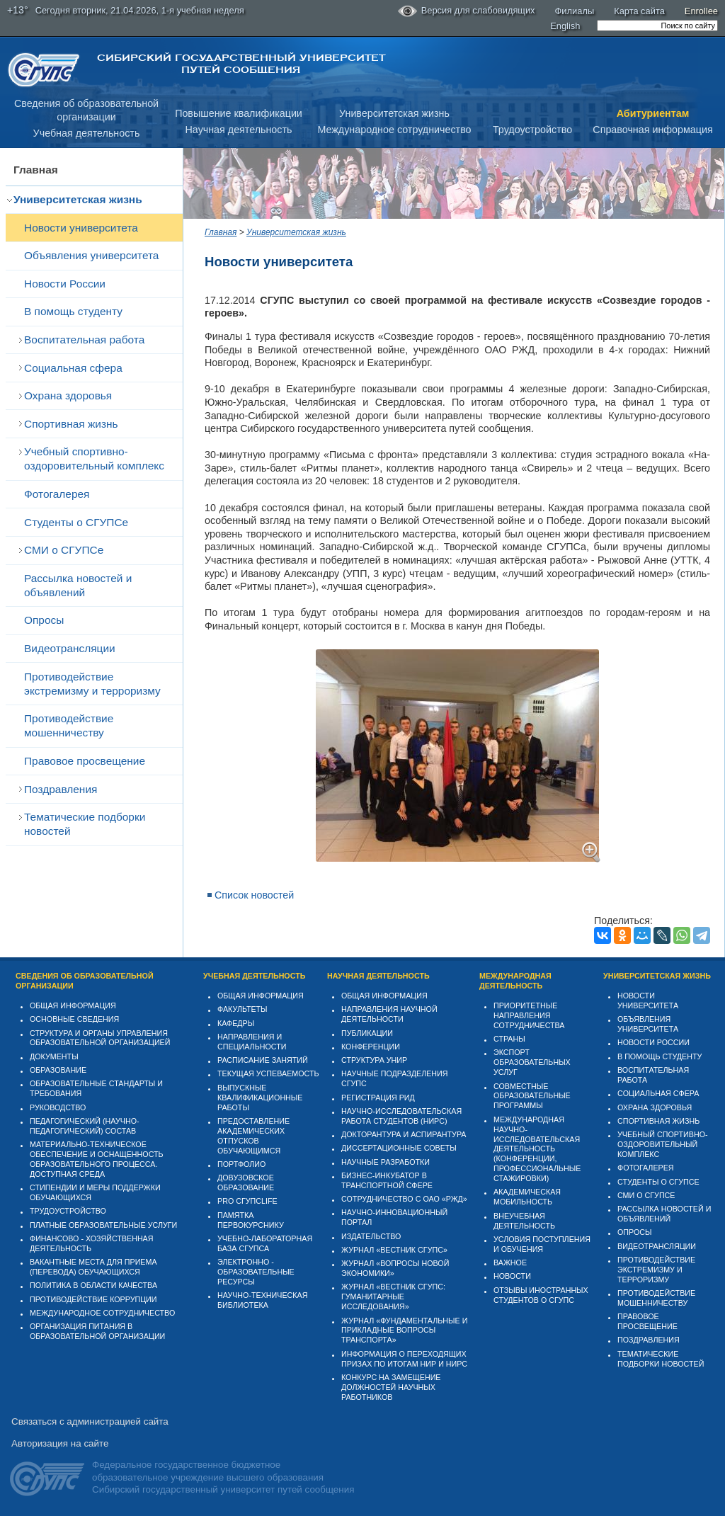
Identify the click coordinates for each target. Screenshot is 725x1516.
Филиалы (575, 11)
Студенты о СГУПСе (76, 522)
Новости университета (81, 228)
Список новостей (254, 895)
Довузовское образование (245, 1182)
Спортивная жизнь (71, 424)
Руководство (58, 1107)
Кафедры (235, 1023)
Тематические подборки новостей (84, 824)
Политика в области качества (93, 1285)
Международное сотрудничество (394, 129)
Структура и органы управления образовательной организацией (100, 1038)
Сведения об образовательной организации (85, 980)
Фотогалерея (56, 494)
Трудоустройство (532, 129)
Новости (512, 1276)
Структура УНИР (374, 1060)
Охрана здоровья (68, 395)
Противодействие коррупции (93, 1299)
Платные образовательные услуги (103, 1225)
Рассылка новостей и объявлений (78, 585)
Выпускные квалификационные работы (260, 1097)
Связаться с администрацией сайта (90, 1421)
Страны (509, 1039)
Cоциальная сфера (73, 368)
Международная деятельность (515, 980)
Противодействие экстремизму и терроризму (92, 684)
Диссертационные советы (399, 1148)
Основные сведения (74, 1019)
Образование (58, 1070)
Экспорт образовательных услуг (532, 1062)
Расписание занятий (262, 1060)
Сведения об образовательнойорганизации (86, 110)
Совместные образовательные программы (532, 1096)
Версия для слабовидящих (466, 11)
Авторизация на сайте (59, 1443)
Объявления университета (91, 255)
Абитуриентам (653, 113)
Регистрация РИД (378, 1097)
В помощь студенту (73, 311)
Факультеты (242, 1009)
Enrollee (701, 11)
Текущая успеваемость (268, 1073)
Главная (35, 170)
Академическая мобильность (527, 1196)
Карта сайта (639, 11)
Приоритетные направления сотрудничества (529, 1015)
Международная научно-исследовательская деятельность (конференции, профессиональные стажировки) (537, 1149)
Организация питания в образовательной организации (97, 1331)
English (565, 26)
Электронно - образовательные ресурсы (256, 1272)
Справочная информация (652, 129)
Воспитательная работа (84, 340)
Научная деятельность (238, 129)
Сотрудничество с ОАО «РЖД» (404, 1199)
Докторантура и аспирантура (404, 1134)
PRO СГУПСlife (247, 1201)
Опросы (44, 620)
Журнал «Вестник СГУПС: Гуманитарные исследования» (393, 1296)
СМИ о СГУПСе (63, 550)
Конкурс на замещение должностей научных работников (391, 1387)
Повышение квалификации (238, 113)
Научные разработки (385, 1162)
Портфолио (241, 1164)
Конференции (370, 1046)
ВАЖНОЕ (510, 1262)
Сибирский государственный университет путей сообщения (241, 63)
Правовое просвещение (84, 761)
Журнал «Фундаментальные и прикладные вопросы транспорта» (404, 1330)
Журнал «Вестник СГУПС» (394, 1250)
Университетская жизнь (394, 113)
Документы (54, 1056)
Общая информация (73, 1005)
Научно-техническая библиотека (262, 1300)
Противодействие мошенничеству (68, 725)
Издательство (371, 1236)
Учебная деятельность (86, 133)
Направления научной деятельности (389, 1014)
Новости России (64, 284)
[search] (657, 25)
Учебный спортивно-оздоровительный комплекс (94, 458)
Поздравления (60, 789)
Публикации (367, 1033)
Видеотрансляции (69, 648)
